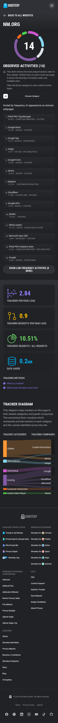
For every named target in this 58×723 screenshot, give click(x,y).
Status (5, 636)
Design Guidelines (38, 602)
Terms (17, 705)
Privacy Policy (28, 705)
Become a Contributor (11, 655)
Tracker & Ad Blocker (12, 533)
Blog (4, 673)
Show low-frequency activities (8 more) (29, 269)
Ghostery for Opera (40, 551)
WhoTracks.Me (10, 545)
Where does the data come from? (20, 388)
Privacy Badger (8, 611)
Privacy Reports (8, 649)
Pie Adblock (7, 604)
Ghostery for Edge (40, 557)
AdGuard (6, 580)
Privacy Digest (9, 551)
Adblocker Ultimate (10, 592)
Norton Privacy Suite (11, 598)
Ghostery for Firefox (41, 539)
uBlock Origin (8, 617)
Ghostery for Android (41, 564)
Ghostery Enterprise (10, 661)
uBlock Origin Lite (9, 623)
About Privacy (37, 608)
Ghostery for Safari (40, 545)
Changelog (7, 680)
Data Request (36, 596)
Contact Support (38, 583)
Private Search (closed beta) (14, 539)
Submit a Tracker (38, 590)
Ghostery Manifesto (10, 643)
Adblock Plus (7, 586)
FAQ (32, 577)
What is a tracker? (13, 383)
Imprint (40, 705)
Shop (4, 667)
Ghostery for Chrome (41, 533)
